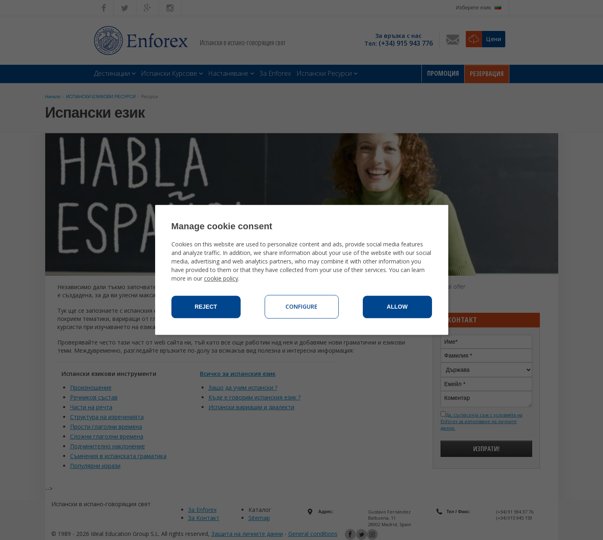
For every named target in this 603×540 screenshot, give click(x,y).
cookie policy (221, 279)
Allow (397, 307)
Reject (206, 307)
